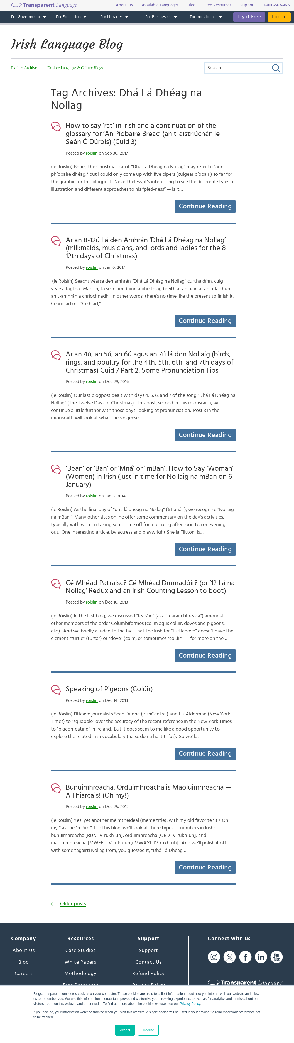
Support (148, 950)
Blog (23, 962)
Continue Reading (205, 206)
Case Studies (80, 950)
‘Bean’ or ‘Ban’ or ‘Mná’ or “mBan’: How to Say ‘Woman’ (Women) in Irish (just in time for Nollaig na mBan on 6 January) (150, 476)
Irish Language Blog (67, 44)
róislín (92, 153)
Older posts (73, 904)
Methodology (81, 973)
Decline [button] (148, 1030)
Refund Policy (148, 973)
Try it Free (249, 16)
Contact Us (148, 962)
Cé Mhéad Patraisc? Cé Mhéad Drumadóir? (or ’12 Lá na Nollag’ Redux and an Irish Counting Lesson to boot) (150, 587)
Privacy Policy (190, 1004)
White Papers (80, 962)
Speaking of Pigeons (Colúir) (109, 689)
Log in (279, 16)
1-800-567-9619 (277, 5)
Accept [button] (125, 1030)
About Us (24, 950)
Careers (24, 973)
